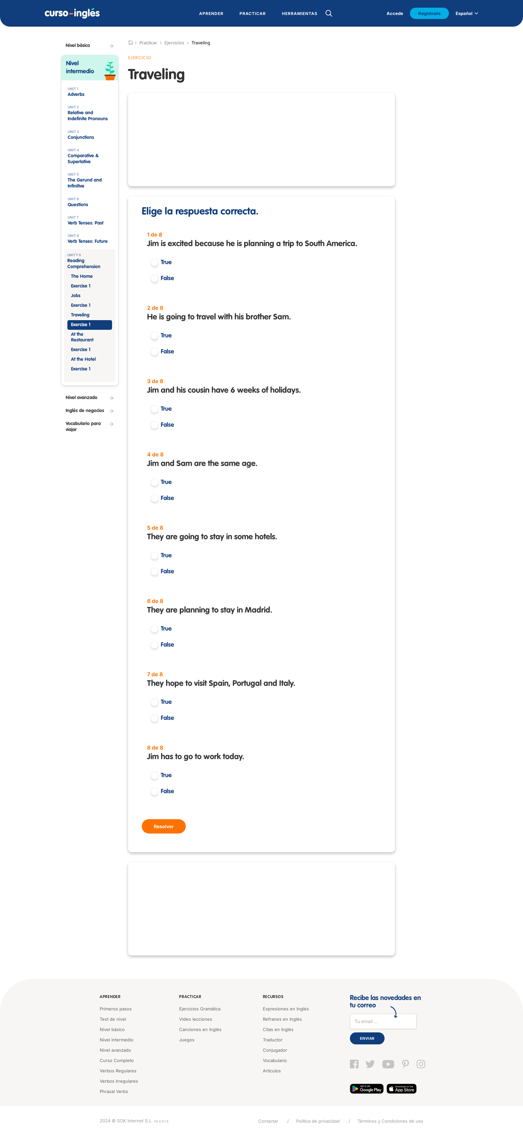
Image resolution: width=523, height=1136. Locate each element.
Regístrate (429, 13)
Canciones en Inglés (200, 1029)
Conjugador (275, 1050)
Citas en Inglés (278, 1029)
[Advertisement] (89, 554)
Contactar (268, 1121)
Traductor (273, 1039)
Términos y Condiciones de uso (390, 1121)
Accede (395, 13)
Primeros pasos (116, 1008)
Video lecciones (195, 1019)
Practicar (190, 997)
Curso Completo (117, 1060)
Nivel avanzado (115, 1050)
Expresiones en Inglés (286, 1008)
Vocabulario (275, 1060)
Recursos (273, 997)
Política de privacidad (318, 1121)
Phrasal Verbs (114, 1091)
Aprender (110, 997)
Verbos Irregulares (119, 1081)
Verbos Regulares (118, 1070)
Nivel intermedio (116, 1039)
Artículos (272, 1070)
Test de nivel (113, 1019)
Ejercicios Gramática (199, 1008)
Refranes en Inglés (282, 1019)
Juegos (186, 1039)
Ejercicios (174, 42)
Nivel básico (112, 1029)
